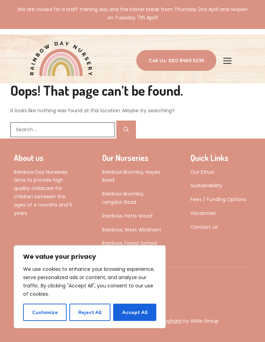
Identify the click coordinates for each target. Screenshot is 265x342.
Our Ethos (202, 172)
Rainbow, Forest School (129, 243)
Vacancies (203, 213)
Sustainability (206, 185)
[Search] (126, 130)
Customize (45, 312)
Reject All (90, 312)
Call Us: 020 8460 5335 (176, 60)
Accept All (135, 312)
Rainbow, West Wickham (131, 229)
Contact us (204, 227)
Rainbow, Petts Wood (127, 215)
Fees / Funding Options (218, 199)
